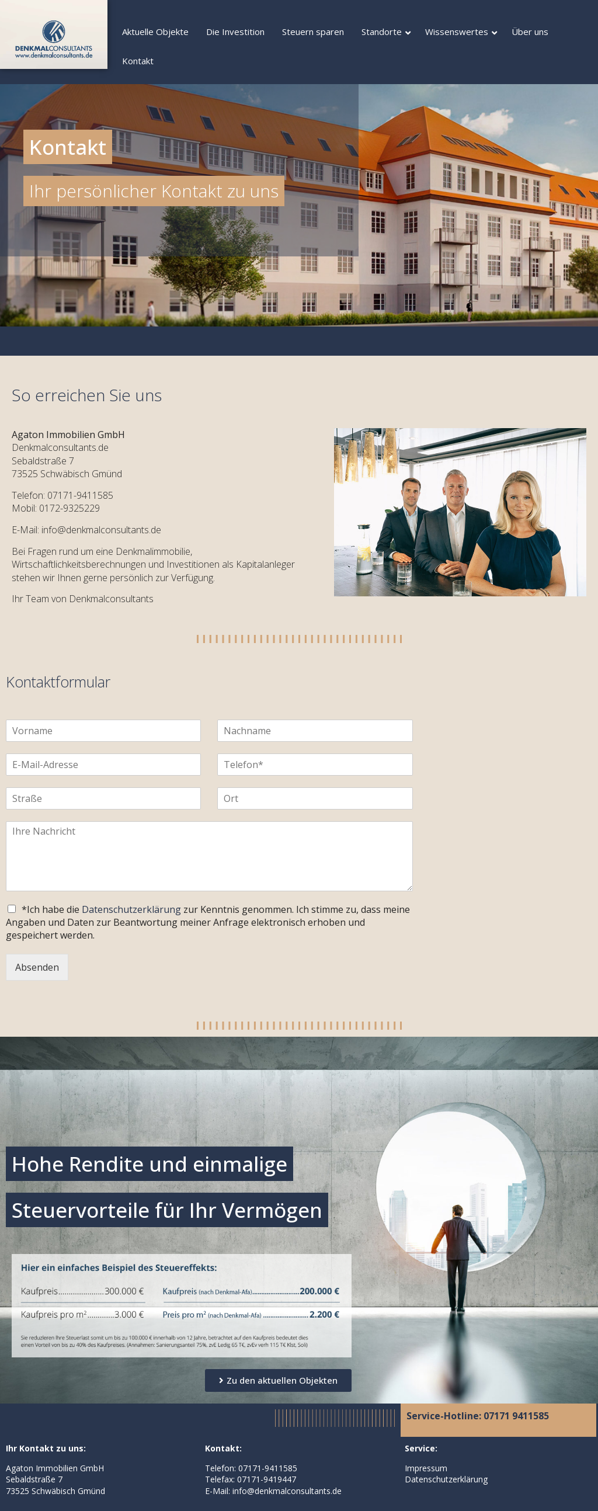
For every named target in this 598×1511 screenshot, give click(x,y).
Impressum (426, 1468)
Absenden (37, 967)
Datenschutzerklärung (131, 909)
